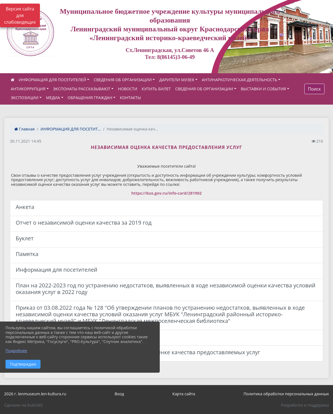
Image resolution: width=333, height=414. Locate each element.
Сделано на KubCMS (23, 405)
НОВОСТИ (127, 88)
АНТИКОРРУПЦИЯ (28, 88)
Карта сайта (183, 393)
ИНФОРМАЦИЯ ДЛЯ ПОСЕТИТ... (70, 129)
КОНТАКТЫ (130, 97)
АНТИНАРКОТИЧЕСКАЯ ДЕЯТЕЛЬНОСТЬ (239, 79)
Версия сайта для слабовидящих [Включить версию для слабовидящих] (20, 15)
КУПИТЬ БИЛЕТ (156, 88)
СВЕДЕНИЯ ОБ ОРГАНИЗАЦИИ (122, 79)
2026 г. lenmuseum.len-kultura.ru (35, 393)
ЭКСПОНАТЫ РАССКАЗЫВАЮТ (81, 88)
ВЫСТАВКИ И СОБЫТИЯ (263, 88)
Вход (119, 393)
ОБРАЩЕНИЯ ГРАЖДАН (90, 97)
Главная (24, 129)
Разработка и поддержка (305, 405)
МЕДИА (53, 97)
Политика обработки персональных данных (286, 393)
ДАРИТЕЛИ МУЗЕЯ (176, 79)
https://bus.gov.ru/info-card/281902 (166, 193)
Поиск (314, 89)
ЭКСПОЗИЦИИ (24, 97)
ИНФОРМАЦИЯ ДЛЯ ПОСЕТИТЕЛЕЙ (52, 79)
